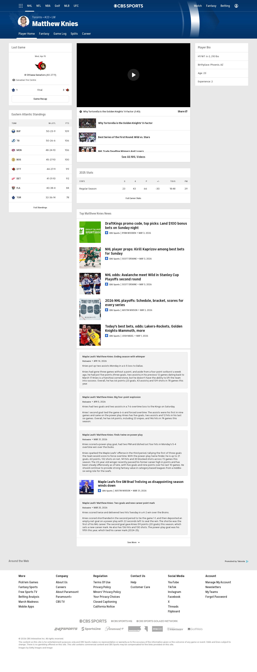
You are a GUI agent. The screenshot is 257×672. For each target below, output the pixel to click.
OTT (19, 169)
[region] (133, 75)
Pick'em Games (28, 582)
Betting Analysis (29, 597)
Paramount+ (64, 597)
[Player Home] (26, 34)
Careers (61, 587)
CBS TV (60, 602)
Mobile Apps (26, 606)
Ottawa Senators (36, 74)
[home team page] (40, 66)
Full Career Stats (133, 198)
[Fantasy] (44, 34)
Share (181, 111)
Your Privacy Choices (106, 597)
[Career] (86, 34)
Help (133, 582)
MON (19, 150)
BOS (19, 159)
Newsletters (213, 587)
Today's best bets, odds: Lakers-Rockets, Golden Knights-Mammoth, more (143, 328)
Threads (173, 606)
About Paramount (67, 592)
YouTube (173, 582)
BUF (19, 131)
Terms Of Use (101, 582)
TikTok (172, 587)
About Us (61, 582)
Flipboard (174, 611)
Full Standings (40, 207)
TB (18, 140)
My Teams (211, 592)
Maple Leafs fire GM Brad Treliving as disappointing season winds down (140, 484)
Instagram (174, 592)
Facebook (174, 597)
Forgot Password (216, 597)
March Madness (29, 602)
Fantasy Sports (28, 587)
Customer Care (140, 587)
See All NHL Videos (133, 157)
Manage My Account (218, 582)
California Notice (104, 606)
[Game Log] (60, 34)
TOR (19, 197)
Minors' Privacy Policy (107, 592)
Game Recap (40, 98)
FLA (18, 187)
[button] (133, 75)
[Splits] (74, 34)
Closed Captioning (105, 602)
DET (19, 178)
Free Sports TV (28, 592)
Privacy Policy (102, 587)
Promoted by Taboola (236, 561)
